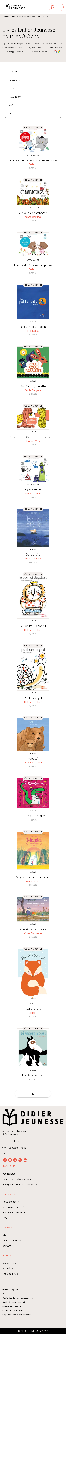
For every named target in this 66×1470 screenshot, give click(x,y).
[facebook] (5, 1160)
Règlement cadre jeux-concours (16, 1315)
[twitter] (20, 1160)
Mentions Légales (10, 1290)
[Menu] (56, 7)
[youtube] (10, 1160)
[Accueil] (15, 7)
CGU (4, 1294)
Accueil (5, 17)
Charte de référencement (13, 1302)
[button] (15, 72)
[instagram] (15, 1160)
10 (33, 1093)
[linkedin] (25, 1160)
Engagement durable (11, 1306)
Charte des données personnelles (17, 1298)
